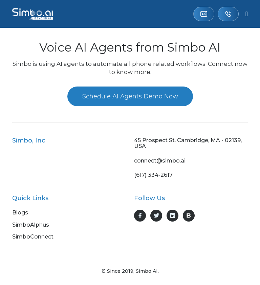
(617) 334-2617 (228, 14)
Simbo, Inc (28, 140)
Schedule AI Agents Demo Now (130, 96)
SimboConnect (32, 237)
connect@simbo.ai (203, 14)
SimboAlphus (30, 225)
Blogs (20, 213)
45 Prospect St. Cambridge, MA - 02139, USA (188, 143)
